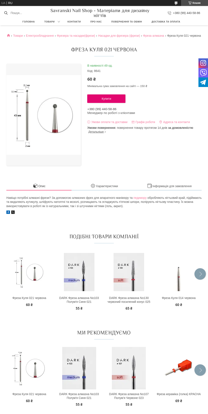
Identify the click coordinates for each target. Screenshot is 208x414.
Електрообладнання (40, 35)
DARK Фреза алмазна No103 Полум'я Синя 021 (79, 299)
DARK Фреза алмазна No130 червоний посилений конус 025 (129, 299)
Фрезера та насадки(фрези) (76, 35)
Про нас (96, 21)
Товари (49, 21)
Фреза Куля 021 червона (29, 298)
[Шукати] (6, 13)
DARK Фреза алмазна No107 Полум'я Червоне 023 (129, 396)
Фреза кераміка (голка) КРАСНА (179, 394)
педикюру (140, 197)
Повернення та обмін (126, 21)
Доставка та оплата (166, 21)
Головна (28, 21)
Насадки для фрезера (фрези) (119, 35)
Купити (106, 98)
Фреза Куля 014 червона (178, 298)
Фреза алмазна (153, 35)
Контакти (74, 21)
